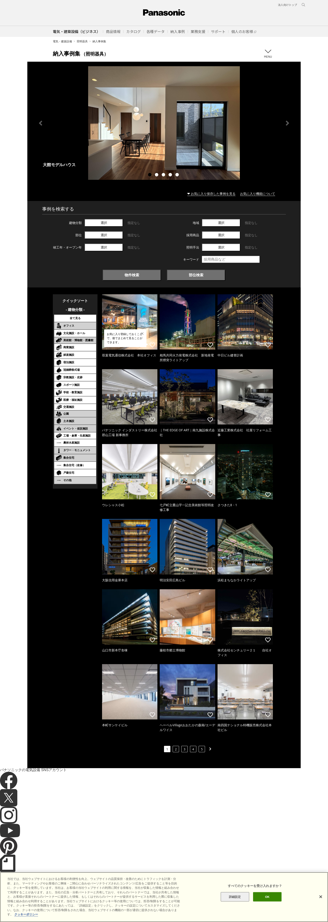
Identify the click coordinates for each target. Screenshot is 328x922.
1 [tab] (150, 175)
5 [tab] (177, 175)
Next (287, 123)
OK (267, 904)
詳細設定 (235, 904)
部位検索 (196, 274)
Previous (40, 123)
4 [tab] (171, 175)
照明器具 (82, 41)
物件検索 (132, 274)
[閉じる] (321, 904)
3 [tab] (164, 175)
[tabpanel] (164, 123)
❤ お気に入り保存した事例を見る (211, 193)
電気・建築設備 (62, 41)
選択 (104, 223)
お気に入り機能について (257, 193)
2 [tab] (157, 175)
